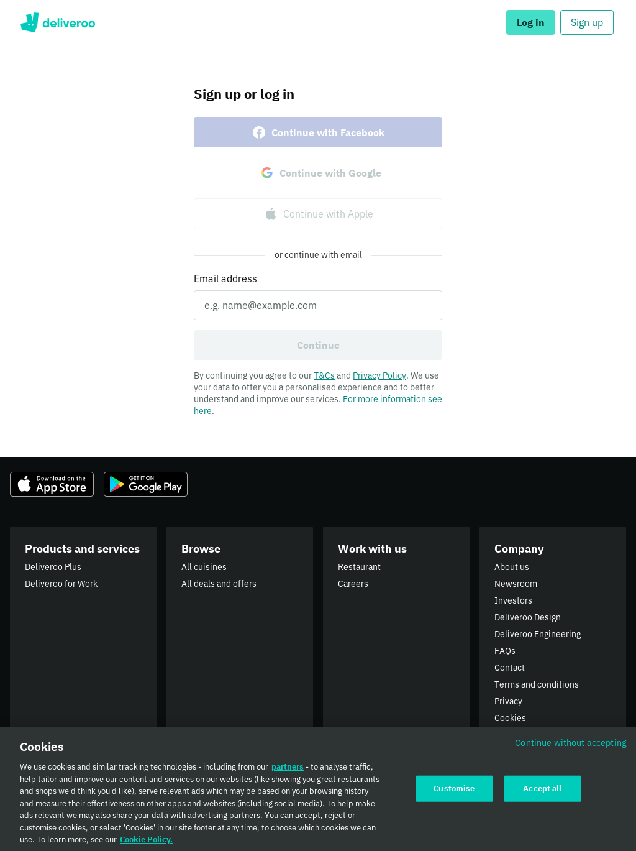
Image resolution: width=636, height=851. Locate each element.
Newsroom (515, 583)
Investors (513, 600)
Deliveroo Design (527, 617)
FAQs (505, 650)
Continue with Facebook (318, 132)
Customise (454, 793)
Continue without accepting (571, 748)
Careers (353, 583)
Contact (509, 667)
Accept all (542, 793)
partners (287, 772)
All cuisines (204, 567)
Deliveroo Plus (53, 567)
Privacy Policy (379, 375)
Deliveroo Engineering (537, 634)
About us (511, 567)
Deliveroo (57, 22)
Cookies (510, 718)
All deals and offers (219, 583)
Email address (225, 278)
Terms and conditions (536, 684)
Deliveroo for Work (61, 583)
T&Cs (324, 375)
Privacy (508, 701)
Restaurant (359, 567)
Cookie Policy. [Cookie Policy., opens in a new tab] (146, 845)
